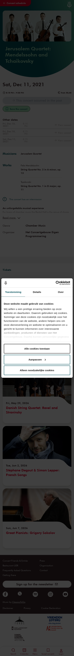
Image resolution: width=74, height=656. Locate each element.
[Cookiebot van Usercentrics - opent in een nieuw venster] (55, 283)
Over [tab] (61, 292)
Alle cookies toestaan (37, 348)
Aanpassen (37, 359)
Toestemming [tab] (13, 292)
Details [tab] (37, 292)
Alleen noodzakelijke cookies (37, 370)
